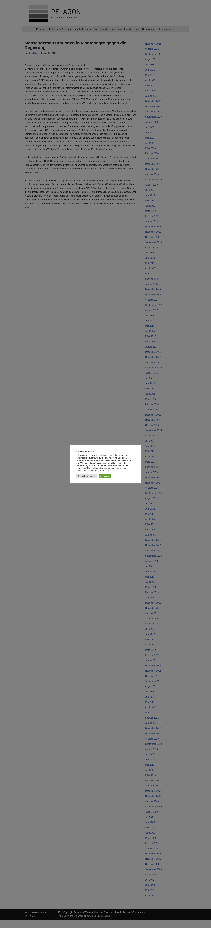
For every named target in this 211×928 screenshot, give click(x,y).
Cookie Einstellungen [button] (86, 476)
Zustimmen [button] (104, 476)
